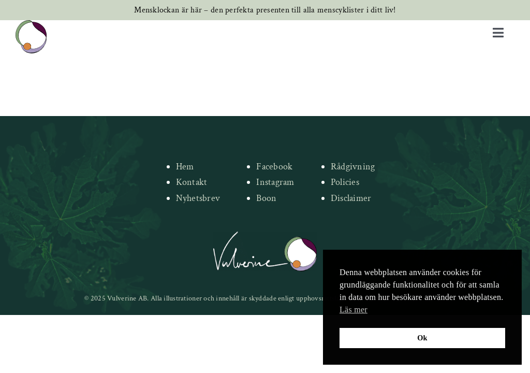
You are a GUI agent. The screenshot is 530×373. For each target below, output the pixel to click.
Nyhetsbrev (198, 198)
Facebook (274, 167)
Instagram (275, 182)
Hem (185, 167)
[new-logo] (31, 25)
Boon (266, 198)
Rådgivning (353, 167)
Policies (345, 182)
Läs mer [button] (353, 309)
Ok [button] (422, 338)
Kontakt (192, 182)
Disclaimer (351, 198)
